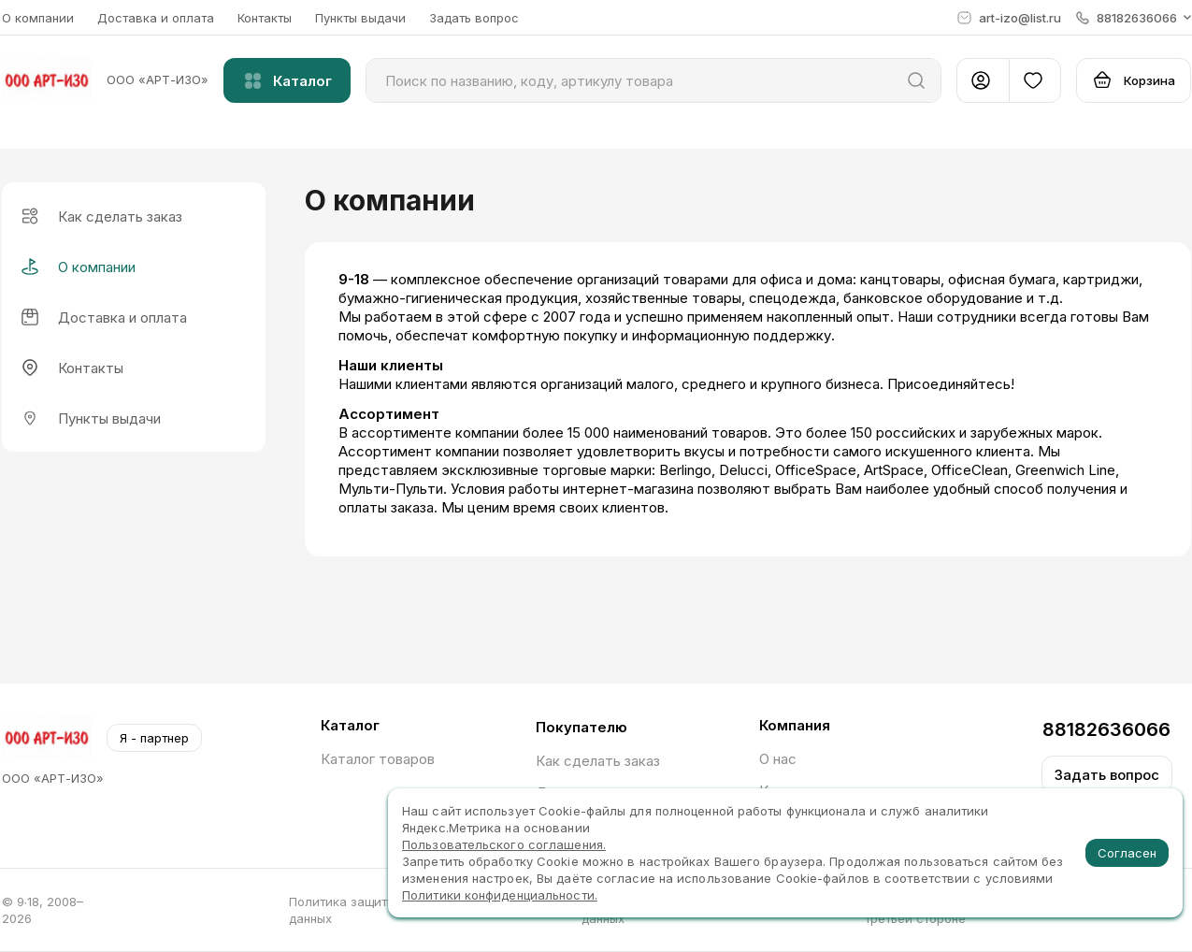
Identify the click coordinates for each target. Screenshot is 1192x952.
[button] (1133, 17)
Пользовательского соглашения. (504, 844)
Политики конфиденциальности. (499, 894)
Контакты (264, 17)
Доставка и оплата (155, 17)
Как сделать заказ (598, 761)
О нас (778, 759)
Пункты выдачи (360, 17)
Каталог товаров (378, 759)
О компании (38, 17)
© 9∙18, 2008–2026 (43, 910)
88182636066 (1106, 729)
